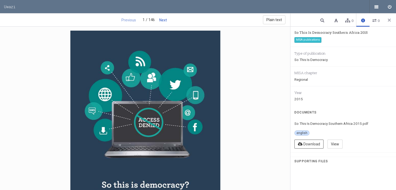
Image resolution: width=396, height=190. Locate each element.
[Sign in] (389, 6)
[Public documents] (376, 6)
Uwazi (10, 6)
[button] (323, 20)
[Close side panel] (389, 20)
